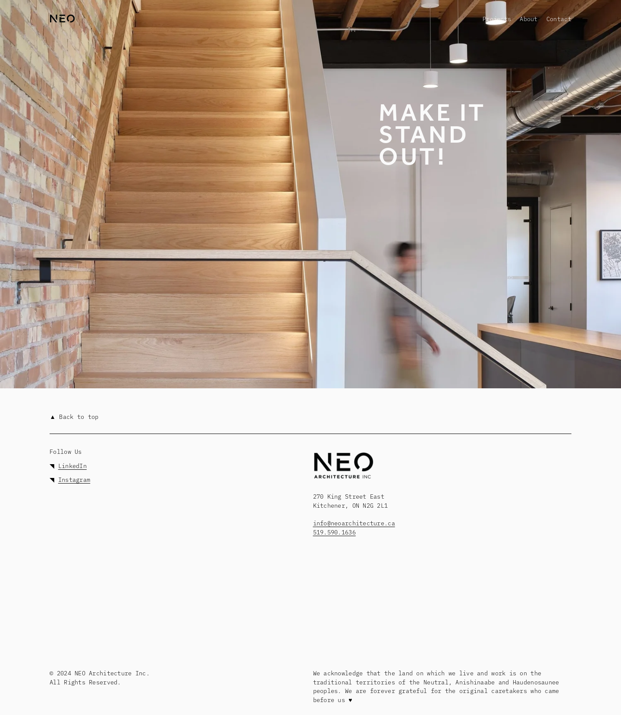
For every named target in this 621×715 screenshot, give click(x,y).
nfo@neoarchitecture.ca (356, 523)
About (528, 18)
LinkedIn (72, 465)
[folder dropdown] (497, 19)
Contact (558, 18)
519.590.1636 (334, 532)
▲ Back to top (74, 416)
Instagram (74, 479)
